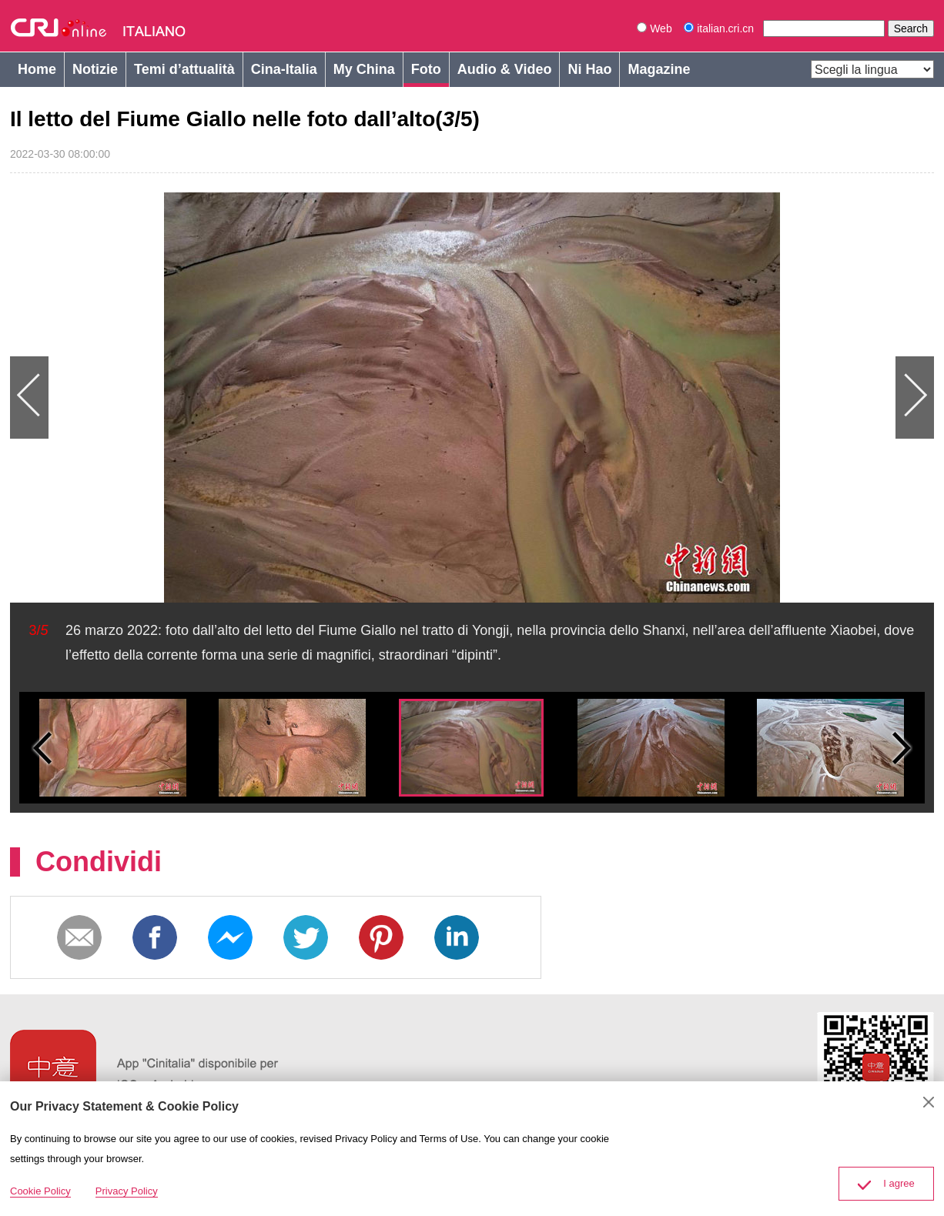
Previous (241, 397)
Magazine (659, 69)
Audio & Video (504, 69)
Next (703, 397)
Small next (902, 747)
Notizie (95, 69)
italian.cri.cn (720, 28)
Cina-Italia (284, 69)
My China (364, 69)
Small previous (42, 747)
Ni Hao (589, 69)
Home (37, 69)
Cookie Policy (40, 1191)
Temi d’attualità (184, 69)
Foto (426, 69)
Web (654, 28)
